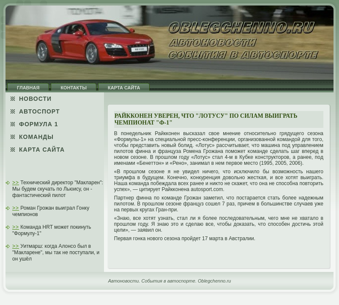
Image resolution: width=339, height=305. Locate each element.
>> (15, 183)
